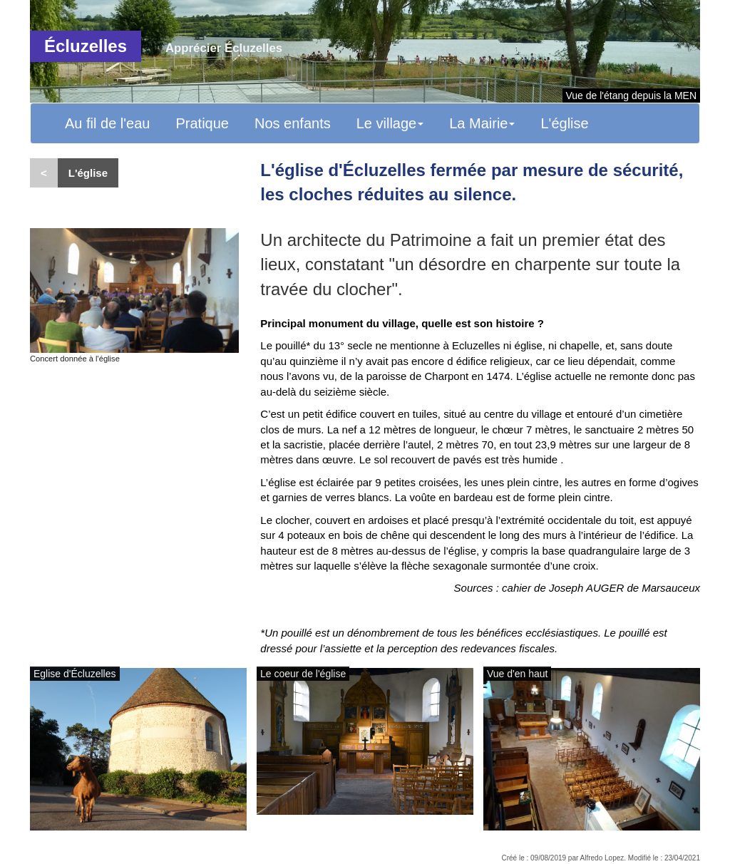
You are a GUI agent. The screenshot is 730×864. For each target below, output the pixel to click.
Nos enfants (293, 123)
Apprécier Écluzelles (223, 48)
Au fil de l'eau (107, 123)
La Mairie (482, 123)
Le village (390, 123)
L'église (564, 123)
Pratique (202, 123)
